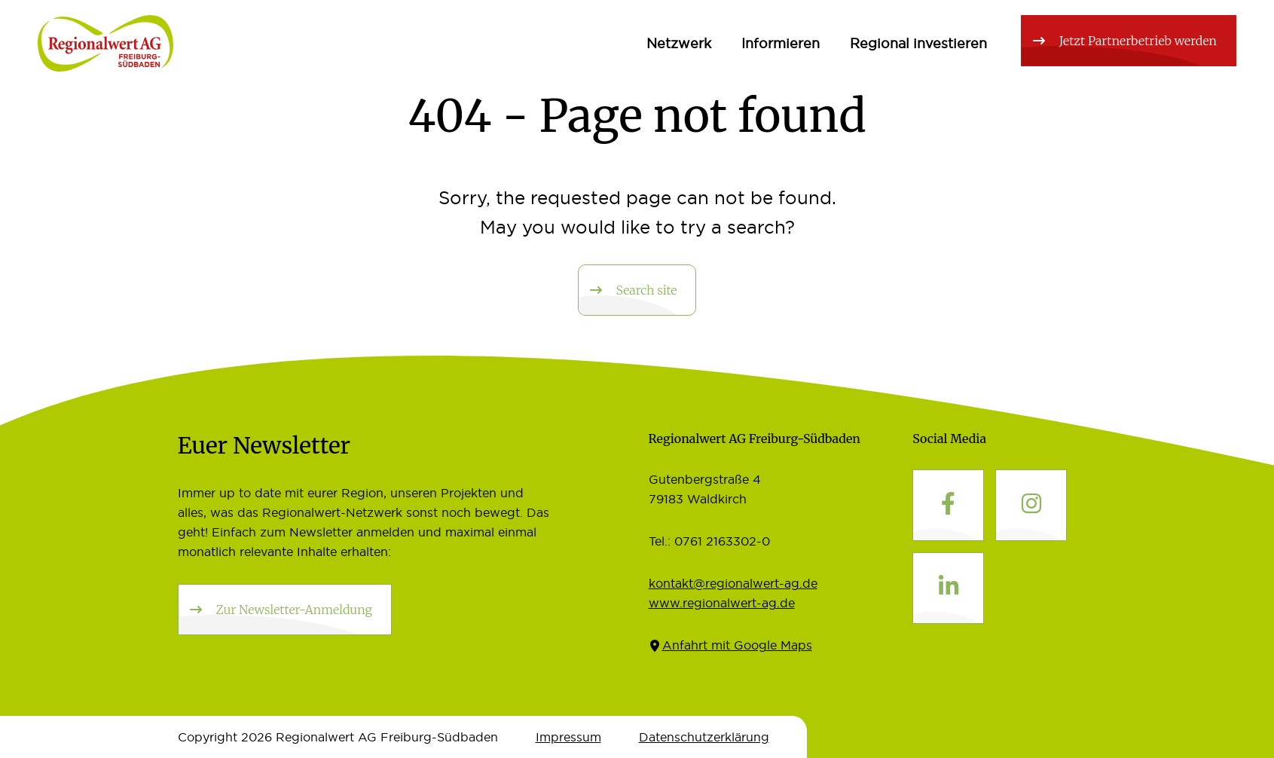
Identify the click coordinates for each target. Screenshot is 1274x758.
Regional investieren (918, 43)
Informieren (780, 43)
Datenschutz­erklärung (704, 736)
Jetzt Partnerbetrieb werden (1138, 40)
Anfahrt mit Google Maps (737, 645)
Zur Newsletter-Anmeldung (294, 609)
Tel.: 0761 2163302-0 (709, 541)
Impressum (568, 736)
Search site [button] (646, 290)
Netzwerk (678, 43)
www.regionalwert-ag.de (722, 602)
